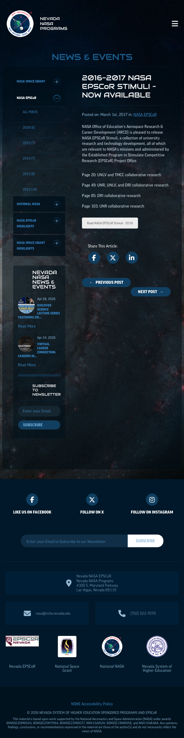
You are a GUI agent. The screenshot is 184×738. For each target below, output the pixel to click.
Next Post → (150, 292)
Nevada (22, 657)
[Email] (39, 413)
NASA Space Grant (38, 81)
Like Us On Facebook (32, 502)
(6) (29, 127)
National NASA (38, 204)
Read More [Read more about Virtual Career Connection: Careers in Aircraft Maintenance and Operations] (27, 367)
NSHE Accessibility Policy (92, 694)
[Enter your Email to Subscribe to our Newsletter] (74, 532)
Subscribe (33, 427)
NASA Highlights (38, 223)
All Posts (30, 112)
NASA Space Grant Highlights (38, 245)
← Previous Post (106, 282)
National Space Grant (67, 659)
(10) (30, 189)
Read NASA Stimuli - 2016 (110, 223)
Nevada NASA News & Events (44, 282)
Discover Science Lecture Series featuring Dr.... (39, 314)
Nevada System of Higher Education (157, 659)
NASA (38, 98)
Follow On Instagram (152, 502)
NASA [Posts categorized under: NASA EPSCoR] (145, 114)
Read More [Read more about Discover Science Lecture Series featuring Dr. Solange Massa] (27, 328)
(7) (29, 143)
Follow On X (92, 502)
